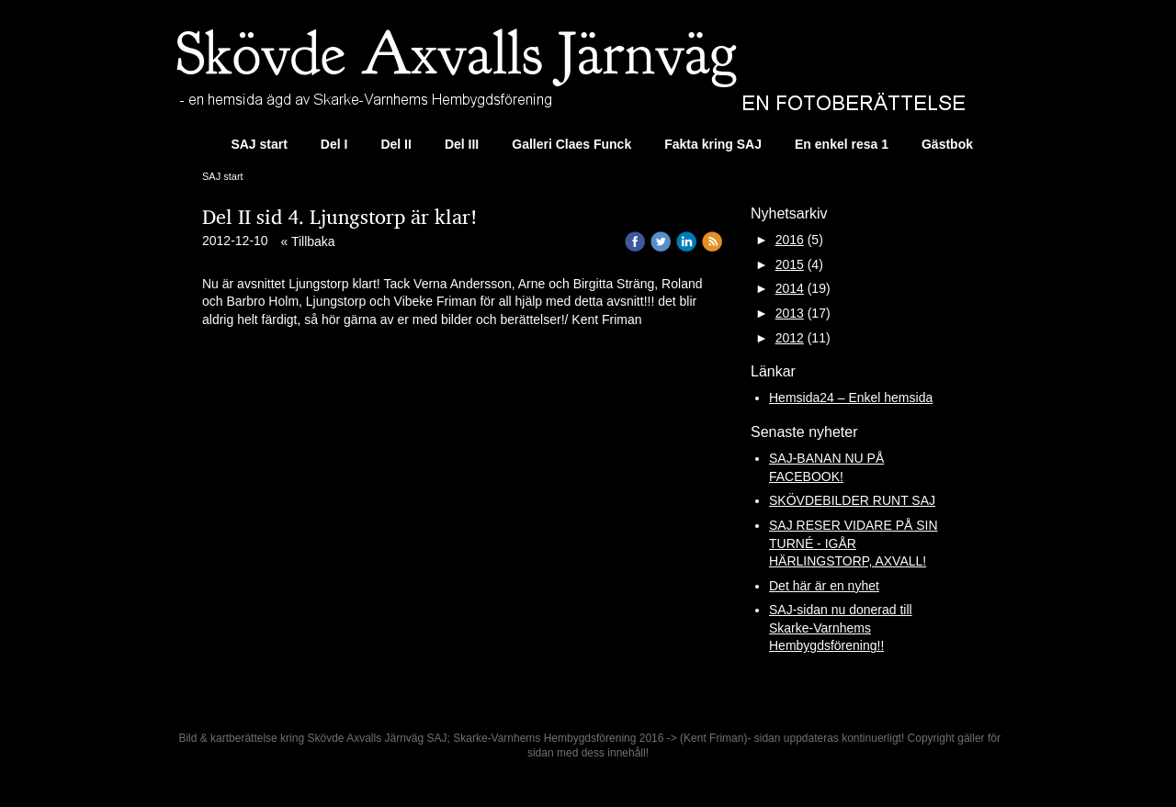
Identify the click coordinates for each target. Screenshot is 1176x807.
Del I (334, 144)
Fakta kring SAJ (713, 144)
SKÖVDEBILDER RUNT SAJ (852, 500)
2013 (789, 313)
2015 (789, 264)
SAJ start (259, 144)
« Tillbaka (308, 241)
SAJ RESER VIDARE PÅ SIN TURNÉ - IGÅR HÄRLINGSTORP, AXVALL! (853, 543)
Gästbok (947, 144)
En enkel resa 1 (841, 144)
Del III (462, 144)
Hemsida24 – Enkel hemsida (851, 397)
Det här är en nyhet (824, 585)
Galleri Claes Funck (571, 144)
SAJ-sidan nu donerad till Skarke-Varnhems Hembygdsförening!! (840, 627)
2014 (789, 288)
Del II (395, 144)
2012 (789, 338)
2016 (789, 239)
